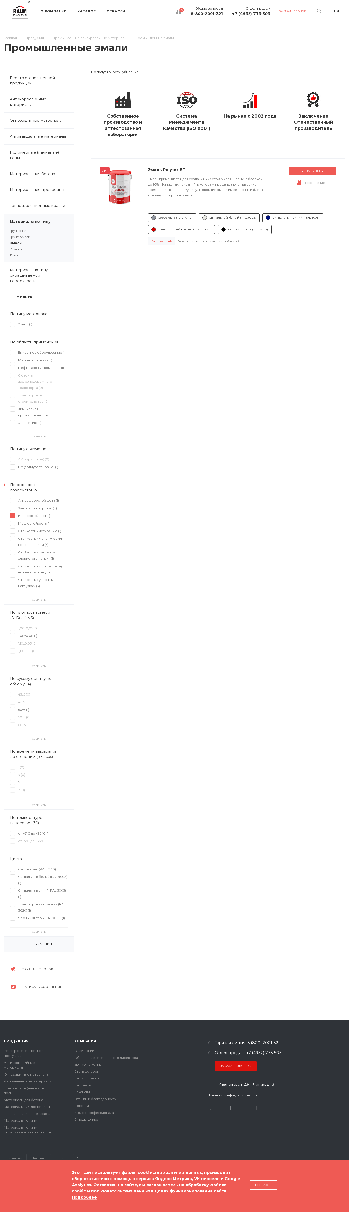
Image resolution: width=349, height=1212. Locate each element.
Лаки (14, 255)
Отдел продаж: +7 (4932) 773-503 (248, 1053)
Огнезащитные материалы (36, 120)
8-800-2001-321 (207, 14)
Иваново (15, 1158)
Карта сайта (14, 1192)
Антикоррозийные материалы (42, 101)
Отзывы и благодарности (95, 1099)
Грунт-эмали (20, 237)
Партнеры (83, 1085)
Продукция (16, 1041)
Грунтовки (18, 231)
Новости (81, 1106)
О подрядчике (86, 1119)
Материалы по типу (42, 221)
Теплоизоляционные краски (37, 205)
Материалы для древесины (37, 189)
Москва (60, 1158)
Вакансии (82, 1092)
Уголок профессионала (94, 1113)
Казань (38, 1158)
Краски (16, 249)
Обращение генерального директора (106, 1058)
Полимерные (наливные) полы (42, 155)
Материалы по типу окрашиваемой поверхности (42, 275)
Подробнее (84, 1197)
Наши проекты (86, 1078)
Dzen (257, 1108)
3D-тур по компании (91, 1064)
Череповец (86, 1158)
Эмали (16, 243)
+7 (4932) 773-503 (251, 14)
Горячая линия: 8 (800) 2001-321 (247, 1043)
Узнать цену (313, 171)
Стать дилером (87, 1071)
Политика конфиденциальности (233, 1095)
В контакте (211, 1108)
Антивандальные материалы (38, 136)
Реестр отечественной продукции (32, 80)
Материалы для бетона (42, 174)
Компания (85, 1041)
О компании (84, 1051)
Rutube (231, 1108)
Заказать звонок (235, 1066)
